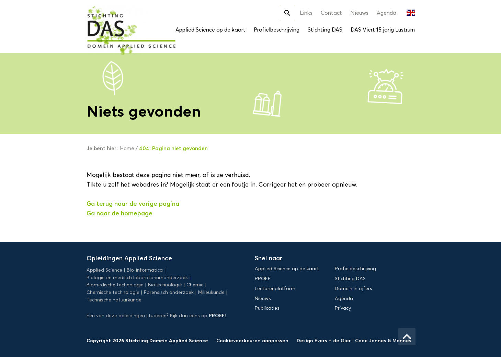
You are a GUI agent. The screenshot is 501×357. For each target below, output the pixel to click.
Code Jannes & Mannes (383, 340)
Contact (331, 13)
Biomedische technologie (115, 285)
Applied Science (104, 270)
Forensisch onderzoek (169, 292)
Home (127, 148)
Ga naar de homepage (119, 213)
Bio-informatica (145, 270)
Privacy (343, 308)
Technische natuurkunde (114, 300)
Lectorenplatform (275, 288)
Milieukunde (211, 292)
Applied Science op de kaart (210, 29)
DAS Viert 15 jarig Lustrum (383, 29)
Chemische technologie (113, 292)
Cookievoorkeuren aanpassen (252, 340)
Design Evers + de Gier (324, 340)
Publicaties (267, 308)
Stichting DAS (325, 29)
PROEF (263, 279)
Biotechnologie (165, 285)
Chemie (195, 285)
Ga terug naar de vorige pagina (133, 203)
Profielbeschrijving (276, 29)
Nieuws (359, 13)
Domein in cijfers (353, 288)
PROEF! (217, 315)
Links (306, 13)
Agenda (386, 13)
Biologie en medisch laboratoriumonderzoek (137, 278)
